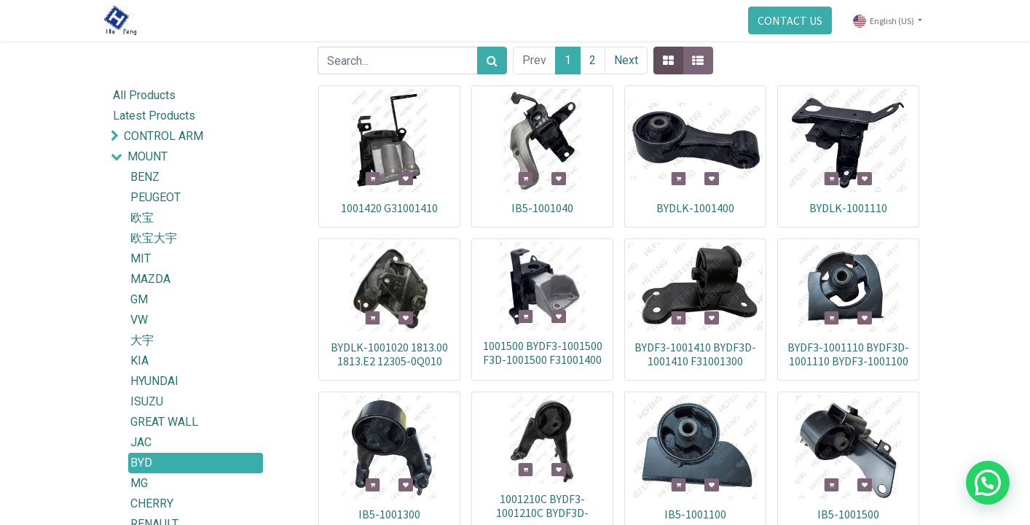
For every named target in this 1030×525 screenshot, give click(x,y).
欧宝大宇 (153, 238)
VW (139, 320)
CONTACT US (784, 20)
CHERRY (151, 503)
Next (626, 60)
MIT (140, 258)
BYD (141, 463)
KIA (139, 361)
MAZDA (150, 279)
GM (139, 299)
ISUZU (146, 401)
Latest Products (154, 115)
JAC (141, 442)
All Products (144, 95)
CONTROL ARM (163, 136)
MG (139, 483)
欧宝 (142, 218)
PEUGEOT (155, 197)
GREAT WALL (164, 422)
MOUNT (147, 156)
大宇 (142, 340)
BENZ (145, 177)
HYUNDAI (154, 381)
